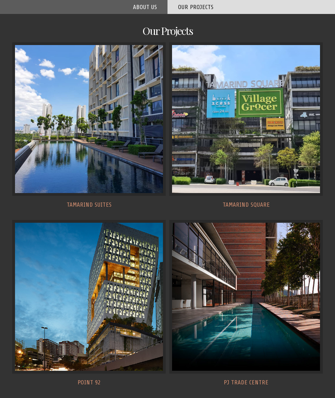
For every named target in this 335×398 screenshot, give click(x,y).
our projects (196, 6)
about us (145, 6)
